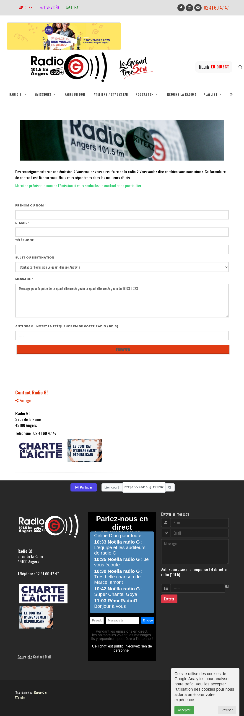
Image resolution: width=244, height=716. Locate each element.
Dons (25, 7)
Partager (23, 400)
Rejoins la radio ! (181, 94)
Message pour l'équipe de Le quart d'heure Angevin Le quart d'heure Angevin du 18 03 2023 (122, 301)
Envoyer (169, 599)
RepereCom (41, 692)
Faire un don (75, 94)
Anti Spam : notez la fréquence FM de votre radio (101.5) (67, 326)
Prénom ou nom (30, 205)
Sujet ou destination (34, 257)
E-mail (22, 223)
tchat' (73, 7)
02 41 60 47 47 (216, 7)
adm (20, 697)
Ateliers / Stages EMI (111, 94)
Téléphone (24, 240)
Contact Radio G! (31, 392)
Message (24, 279)
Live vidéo (49, 7)
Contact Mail (42, 657)
